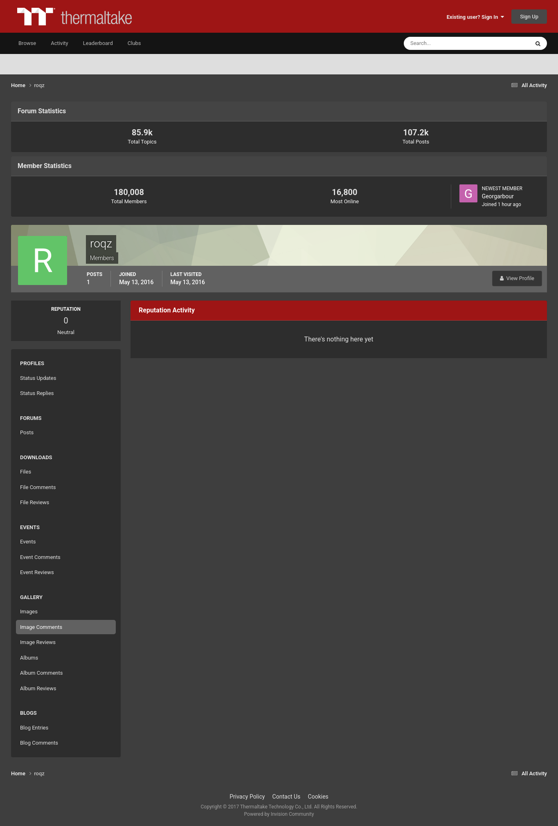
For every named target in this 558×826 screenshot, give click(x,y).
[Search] (441, 43)
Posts (27, 432)
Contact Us (286, 796)
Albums (29, 658)
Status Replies (37, 393)
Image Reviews (38, 642)
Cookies (318, 796)
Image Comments (41, 627)
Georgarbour (498, 196)
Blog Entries (34, 728)
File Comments (38, 487)
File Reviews (34, 502)
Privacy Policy (247, 796)
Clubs (134, 43)
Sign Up (529, 16)
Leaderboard (98, 43)
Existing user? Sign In (475, 17)
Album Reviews (38, 688)
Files (25, 472)
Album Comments (41, 673)
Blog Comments (39, 743)
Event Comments (40, 557)
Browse (27, 43)
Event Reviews (37, 572)
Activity (59, 43)
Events (28, 542)
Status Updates (38, 378)
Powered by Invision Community (279, 814)
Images (29, 611)
